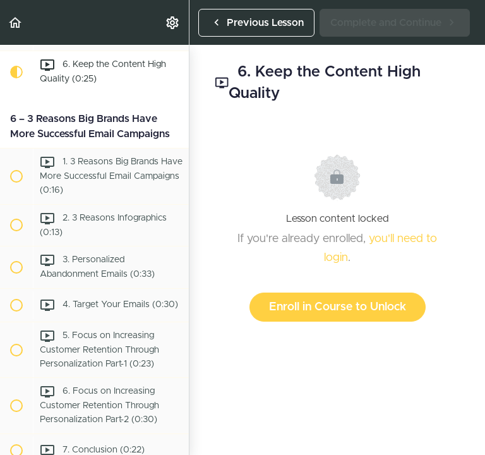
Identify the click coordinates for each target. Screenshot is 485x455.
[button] (16, 22)
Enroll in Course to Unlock (337, 307)
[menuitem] (173, 22)
